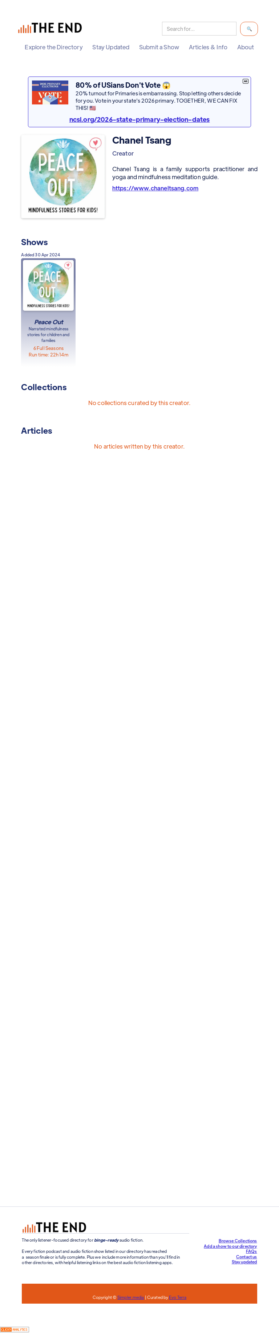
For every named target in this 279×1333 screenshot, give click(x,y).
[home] (51, 29)
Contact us (246, 1256)
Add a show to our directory (230, 1246)
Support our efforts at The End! (189, 1200)
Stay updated (244, 1261)
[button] (53, 47)
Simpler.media (130, 1297)
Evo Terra (177, 1297)
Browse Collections (238, 1240)
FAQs (251, 1251)
